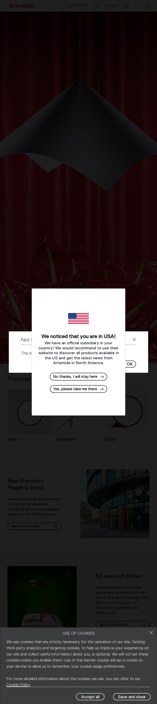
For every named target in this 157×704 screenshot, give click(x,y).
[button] (78, 389)
